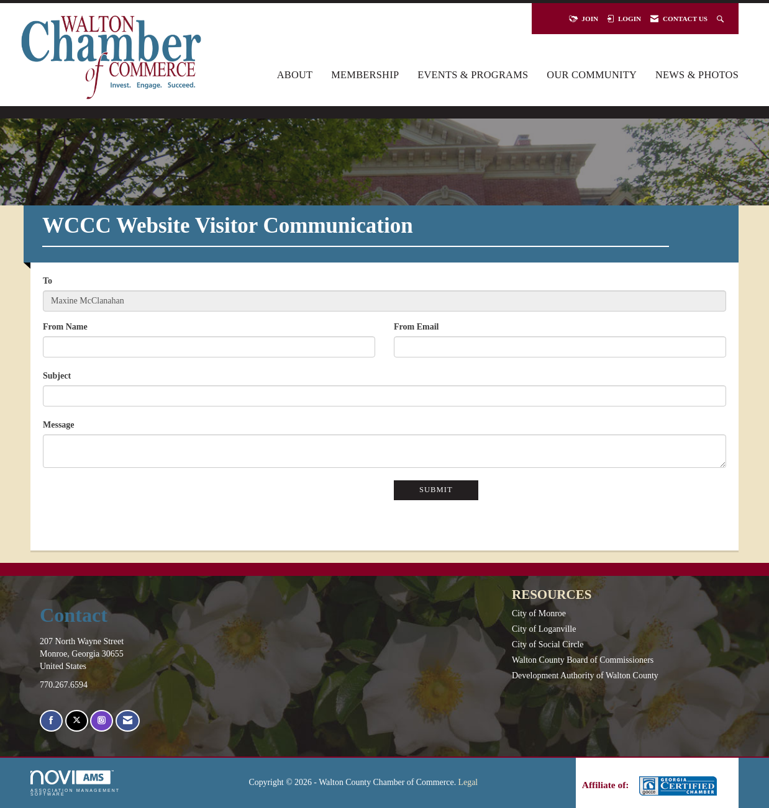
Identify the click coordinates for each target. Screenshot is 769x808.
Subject (57, 375)
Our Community (592, 75)
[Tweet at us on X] (76, 721)
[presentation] (137, 504)
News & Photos (697, 75)
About (295, 75)
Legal (468, 782)
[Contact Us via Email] (128, 721)
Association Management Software (75, 783)
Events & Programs (472, 75)
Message (59, 424)
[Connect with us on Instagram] (101, 721)
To (47, 280)
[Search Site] (721, 18)
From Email (416, 326)
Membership (365, 75)
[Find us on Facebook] (51, 721)
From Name (65, 326)
